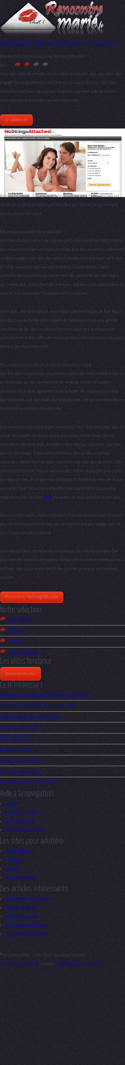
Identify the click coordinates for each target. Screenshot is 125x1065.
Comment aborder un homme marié (28, 782)
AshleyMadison (16, 620)
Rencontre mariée (61, 44)
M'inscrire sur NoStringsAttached (31, 597)
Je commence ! (16, 120)
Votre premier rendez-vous (28, 898)
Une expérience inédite (95, 44)
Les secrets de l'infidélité (20, 760)
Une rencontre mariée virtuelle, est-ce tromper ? (39, 706)
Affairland (12, 630)
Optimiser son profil (16, 749)
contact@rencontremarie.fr (79, 964)
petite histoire (12, 338)
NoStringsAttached (19, 652)
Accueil (5, 44)
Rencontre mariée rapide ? (21, 728)
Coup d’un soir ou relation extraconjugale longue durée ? (45, 695)
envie (47, 497)
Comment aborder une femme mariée (30, 716)
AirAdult (11, 641)
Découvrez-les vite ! (20, 674)
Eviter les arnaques (15, 738)
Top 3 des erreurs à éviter (20, 771)
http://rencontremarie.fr (19, 964)
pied (13, 100)
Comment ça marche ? (29, 44)
